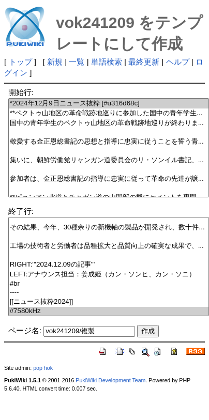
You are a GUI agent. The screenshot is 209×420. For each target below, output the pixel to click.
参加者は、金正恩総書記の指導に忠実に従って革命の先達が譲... (109, 179)
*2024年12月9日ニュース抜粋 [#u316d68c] (109, 103)
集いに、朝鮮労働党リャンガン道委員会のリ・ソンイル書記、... (109, 160)
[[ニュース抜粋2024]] (109, 302)
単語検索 (106, 61)
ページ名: (24, 330)
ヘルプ (177, 61)
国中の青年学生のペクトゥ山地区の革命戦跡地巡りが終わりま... (109, 123)
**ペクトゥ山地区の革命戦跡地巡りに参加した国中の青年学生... (109, 113)
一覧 (76, 61)
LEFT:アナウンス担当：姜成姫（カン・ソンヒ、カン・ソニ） (109, 274)
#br (109, 283)
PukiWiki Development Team (110, 380)
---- (109, 292)
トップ (20, 61)
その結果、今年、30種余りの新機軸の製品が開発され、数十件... (109, 227)
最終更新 (143, 61)
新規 (55, 61)
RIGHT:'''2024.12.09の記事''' (109, 265)
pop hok (43, 368)
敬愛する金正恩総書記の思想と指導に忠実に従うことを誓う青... (109, 142)
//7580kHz (109, 311)
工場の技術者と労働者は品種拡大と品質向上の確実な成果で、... (109, 246)
